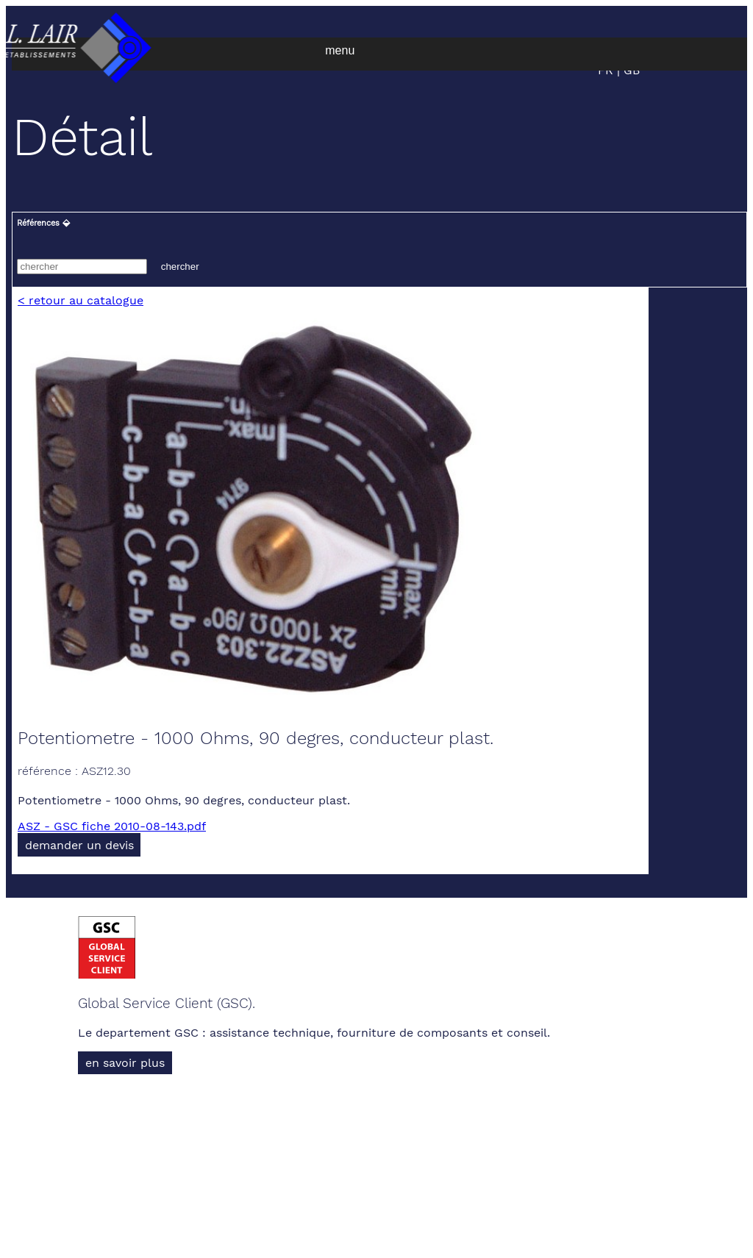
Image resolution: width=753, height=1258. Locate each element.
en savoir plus (125, 1063)
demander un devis (79, 845)
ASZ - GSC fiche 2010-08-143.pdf (112, 826)
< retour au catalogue (80, 300)
